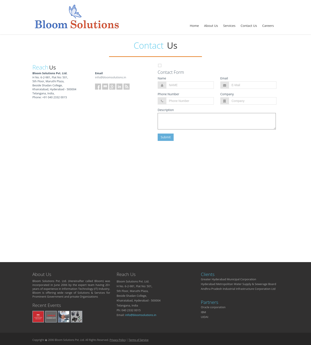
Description (166, 110)
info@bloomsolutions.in (110, 77)
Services (229, 25)
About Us (211, 25)
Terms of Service (138, 340)
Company (227, 94)
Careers (268, 25)
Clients (207, 274)
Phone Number (168, 94)
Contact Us (249, 25)
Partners (209, 302)
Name (162, 78)
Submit (166, 137)
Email (224, 78)
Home (194, 25)
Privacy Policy (117, 340)
